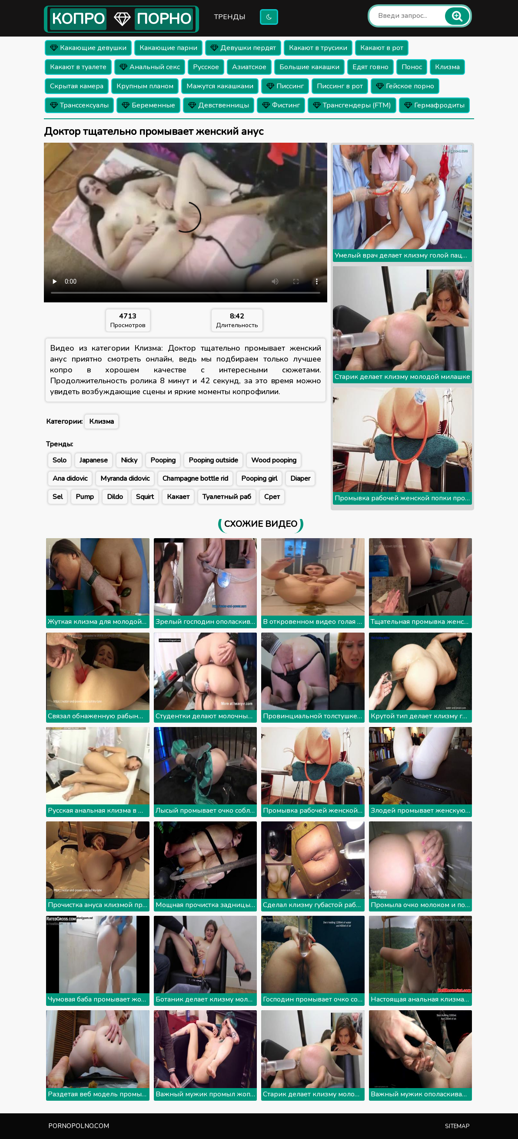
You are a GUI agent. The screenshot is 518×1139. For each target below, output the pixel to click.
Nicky (129, 460)
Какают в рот (381, 48)
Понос (412, 67)
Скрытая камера (76, 86)
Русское (206, 67)
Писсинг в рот (340, 86)
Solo (59, 460)
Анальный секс (150, 67)
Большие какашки (309, 67)
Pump (85, 497)
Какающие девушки (88, 48)
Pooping (163, 460)
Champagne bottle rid (195, 478)
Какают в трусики (318, 48)
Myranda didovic (124, 478)
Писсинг (285, 86)
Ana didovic (70, 478)
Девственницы (218, 105)
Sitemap (457, 1126)
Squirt (145, 497)
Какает (178, 497)
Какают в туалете (78, 67)
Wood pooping (273, 460)
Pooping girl (259, 478)
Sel (58, 497)
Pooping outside (213, 460)
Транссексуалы (79, 105)
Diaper (300, 478)
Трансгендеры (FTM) (352, 105)
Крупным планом (144, 86)
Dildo (115, 497)
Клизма (447, 67)
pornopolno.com (78, 1126)
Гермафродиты (434, 105)
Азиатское (249, 67)
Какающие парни (168, 48)
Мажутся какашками (219, 86)
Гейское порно (405, 86)
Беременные (148, 105)
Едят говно (370, 67)
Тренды (230, 17)
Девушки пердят (243, 48)
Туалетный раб (227, 497)
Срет (272, 497)
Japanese (94, 460)
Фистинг (281, 105)
